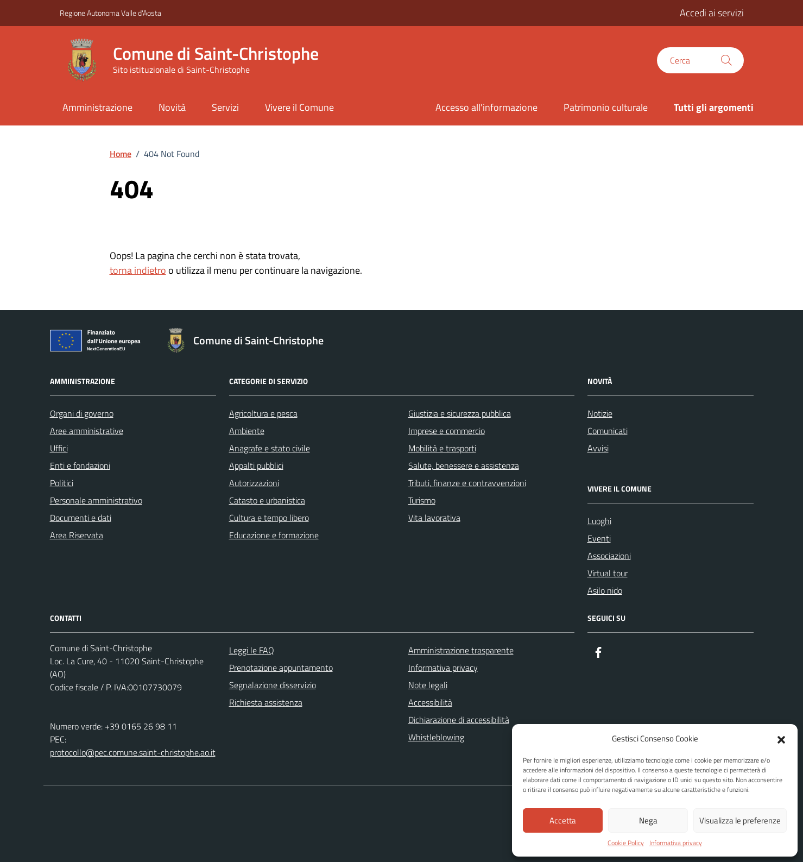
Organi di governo (81, 413)
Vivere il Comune (299, 107)
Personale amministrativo (96, 500)
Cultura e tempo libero (269, 517)
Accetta (562, 820)
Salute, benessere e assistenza (463, 465)
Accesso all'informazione (486, 107)
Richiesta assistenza (265, 702)
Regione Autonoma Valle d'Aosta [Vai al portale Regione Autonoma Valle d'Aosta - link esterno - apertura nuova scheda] (110, 12)
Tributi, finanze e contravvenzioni (467, 482)
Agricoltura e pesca (263, 413)
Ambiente (246, 430)
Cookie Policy (626, 843)
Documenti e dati (80, 517)
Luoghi (599, 520)
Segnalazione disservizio (272, 684)
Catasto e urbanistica (267, 500)
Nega (648, 820)
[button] (781, 738)
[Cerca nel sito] (700, 60)
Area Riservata (76, 535)
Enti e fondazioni (80, 465)
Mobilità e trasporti (442, 448)
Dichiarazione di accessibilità (458, 719)
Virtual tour (607, 573)
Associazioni (609, 555)
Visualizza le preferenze (740, 820)
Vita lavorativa (434, 517)
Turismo (421, 500)
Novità (172, 107)
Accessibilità (430, 702)
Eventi (599, 538)
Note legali (427, 684)
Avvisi (598, 448)
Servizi (225, 107)
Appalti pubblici (256, 465)
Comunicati (607, 430)
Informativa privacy (675, 843)
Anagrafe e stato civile (269, 448)
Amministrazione (97, 107)
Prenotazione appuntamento (281, 667)
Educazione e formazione (274, 535)
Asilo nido (604, 590)
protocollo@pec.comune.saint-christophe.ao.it (133, 752)
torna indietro (138, 270)
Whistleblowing (436, 737)
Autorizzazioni (254, 482)
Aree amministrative (86, 430)
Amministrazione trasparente (461, 650)
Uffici (59, 448)
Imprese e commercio (446, 430)
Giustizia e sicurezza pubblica (459, 413)
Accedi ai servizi (712, 12)
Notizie (599, 413)
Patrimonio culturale (606, 107)
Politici (61, 482)
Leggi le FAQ (251, 650)
